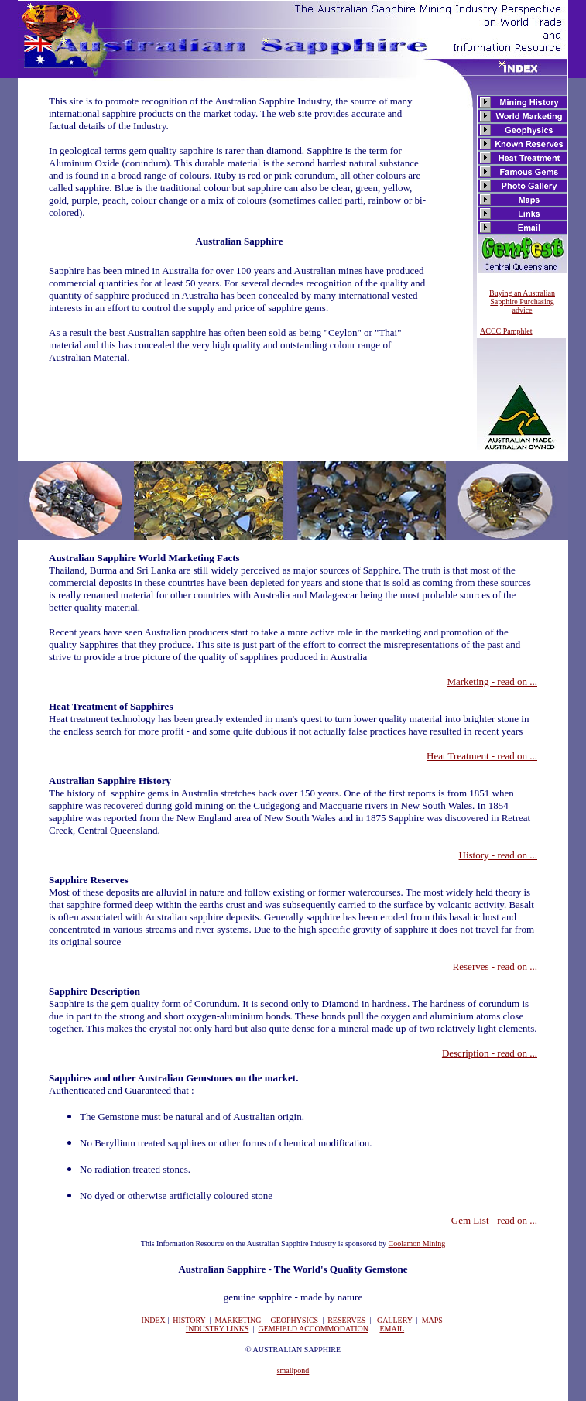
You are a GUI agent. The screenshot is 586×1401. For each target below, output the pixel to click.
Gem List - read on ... (494, 1220)
